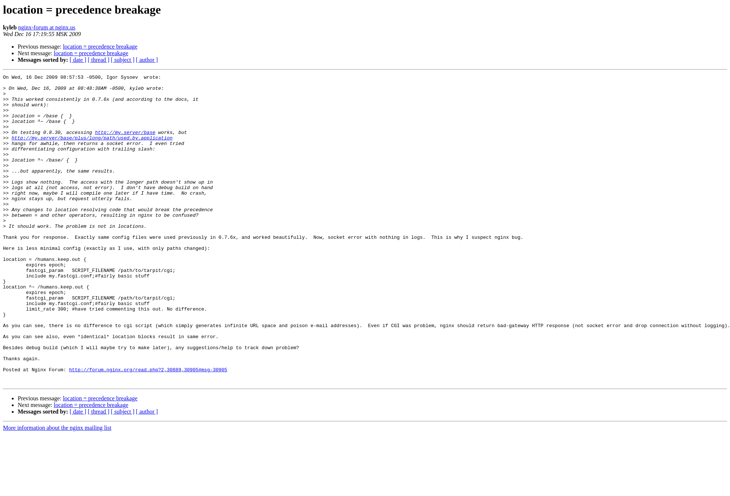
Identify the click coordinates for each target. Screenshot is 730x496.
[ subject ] (123, 60)
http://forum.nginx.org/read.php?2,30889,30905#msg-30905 (148, 429)
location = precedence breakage (100, 46)
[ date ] (78, 60)
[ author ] (147, 60)
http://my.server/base (125, 144)
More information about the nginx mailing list (57, 489)
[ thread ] (98, 60)
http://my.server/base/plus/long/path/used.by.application (91, 151)
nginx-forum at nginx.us (46, 27)
